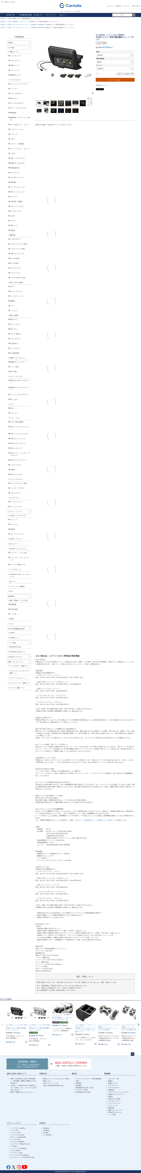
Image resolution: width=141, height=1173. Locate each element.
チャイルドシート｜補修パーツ (19, 683)
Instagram (46, 1130)
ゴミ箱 (12, 153)
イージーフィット (16, 502)
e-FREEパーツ (14, 638)
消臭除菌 (13, 604)
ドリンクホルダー (16, 93)
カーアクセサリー (17, 24)
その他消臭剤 (14, 353)
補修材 (12, 301)
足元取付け (14, 343)
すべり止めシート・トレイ (19, 124)
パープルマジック (15, 569)
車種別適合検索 (25, 15)
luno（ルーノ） (14, 544)
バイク (12, 306)
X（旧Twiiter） (48, 1135)
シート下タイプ (15, 348)
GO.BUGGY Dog (15, 647)
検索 (133, 14)
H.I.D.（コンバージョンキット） (19, 428)
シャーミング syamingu (19, 1148)
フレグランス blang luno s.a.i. (21, 1144)
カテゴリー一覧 (113, 1079)
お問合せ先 (43, 1073)
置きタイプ (14, 319)
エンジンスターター (16, 479)
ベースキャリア (15, 56)
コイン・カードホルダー (18, 108)
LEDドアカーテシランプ (18, 460)
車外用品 (13, 182)
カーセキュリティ (16, 211)
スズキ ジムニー (15, 273)
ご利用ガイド (119, 6)
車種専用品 (40, 27)
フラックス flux (16, 1132)
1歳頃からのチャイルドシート (19, 389)
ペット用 (13, 614)
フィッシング (14, 70)
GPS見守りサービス (15, 657)
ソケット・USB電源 (30, 24)
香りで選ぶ (14, 371)
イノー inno (14, 1130)
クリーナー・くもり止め (18, 553)
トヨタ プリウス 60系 (17, 249)
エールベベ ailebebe (17, 1141)
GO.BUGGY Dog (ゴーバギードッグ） (19, 575)
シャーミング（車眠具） (17, 586)
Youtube (46, 1132)
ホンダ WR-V (14, 263)
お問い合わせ (136, 6)
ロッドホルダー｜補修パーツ (19, 666)
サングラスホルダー (17, 103)
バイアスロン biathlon (18, 1128)
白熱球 (12, 469)
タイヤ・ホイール (16, 291)
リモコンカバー (15, 493)
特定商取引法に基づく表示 (85, 1087)
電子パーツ (14, 225)
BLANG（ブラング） (16, 539)
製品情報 (107, 1073)
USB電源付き (41, 24)
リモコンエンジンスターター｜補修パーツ (19, 672)
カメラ (11, 404)
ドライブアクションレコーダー (118, 1092)
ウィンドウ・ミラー (17, 296)
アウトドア (14, 197)
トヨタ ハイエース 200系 (18, 244)
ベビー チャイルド (114, 1103)
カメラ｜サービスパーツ (17, 678)
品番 (98, 52)
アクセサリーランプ (17, 177)
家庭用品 (11, 596)
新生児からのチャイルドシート (20, 382)
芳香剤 (12, 230)
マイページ (51, 15)
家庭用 (12, 529)
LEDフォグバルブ (16, 474)
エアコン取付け (15, 334)
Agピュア (12, 581)
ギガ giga (14, 1146)
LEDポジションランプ (17, 438)
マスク (11, 624)
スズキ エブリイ (23, 21)
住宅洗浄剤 (14, 609)
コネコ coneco (15, 1150)
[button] (2, 1024)
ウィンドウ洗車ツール (17, 564)
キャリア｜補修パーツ (16, 688)
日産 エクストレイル (17, 253)
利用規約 (79, 1083)
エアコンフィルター (17, 206)
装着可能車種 (100, 58)
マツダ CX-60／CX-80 (17, 278)
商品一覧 (10, 15)
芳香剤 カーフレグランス (116, 1094)
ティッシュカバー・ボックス (20, 148)
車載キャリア (13, 52)
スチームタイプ (15, 339)
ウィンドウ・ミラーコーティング (20, 559)
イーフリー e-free (16, 1153)
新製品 (10, 42)
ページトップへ (132, 1054)
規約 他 (74, 1073)
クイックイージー (16, 506)
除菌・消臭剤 (13, 315)
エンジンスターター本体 (18, 483)
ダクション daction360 (18, 1137)
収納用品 (13, 113)
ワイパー (13, 221)
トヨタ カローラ (15, 239)
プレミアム (14, 524)
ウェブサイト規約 (82, 1090)
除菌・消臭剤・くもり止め (18, 600)
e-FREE (12, 633)
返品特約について (102, 85)
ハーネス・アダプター (17, 488)
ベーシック (14, 519)
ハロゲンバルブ (15, 465)
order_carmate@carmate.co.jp (53, 1085)
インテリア (14, 310)
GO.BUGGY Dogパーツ (17, 652)
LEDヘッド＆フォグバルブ (19, 434)
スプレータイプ (15, 324)
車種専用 (15, 21)
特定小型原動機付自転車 (16, 629)
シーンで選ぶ (14, 367)
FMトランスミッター (17, 192)
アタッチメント (15, 60)
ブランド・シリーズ (15, 511)
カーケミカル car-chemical (20, 1155)
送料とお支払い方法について (16, 1073)
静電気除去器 (14, 168)
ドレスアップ (14, 172)
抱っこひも (14, 399)
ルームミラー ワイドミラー (19, 84)
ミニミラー (14, 89)
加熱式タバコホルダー (17, 163)
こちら (29, 1092)
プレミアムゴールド (17, 534)
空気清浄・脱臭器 (16, 201)
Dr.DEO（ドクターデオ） (18, 515)
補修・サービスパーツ (15, 662)
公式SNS (42, 1123)
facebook (46, 1128)
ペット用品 (12, 643)
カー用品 (8, 18)
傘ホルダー (14, 98)
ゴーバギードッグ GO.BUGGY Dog (22, 1157)
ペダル (12, 139)
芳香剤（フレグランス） (17, 358)
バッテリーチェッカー (17, 187)
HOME (2, 18)
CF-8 (11, 591)
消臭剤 (110, 1096)
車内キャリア (14, 65)
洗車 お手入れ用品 (114, 1099)
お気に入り (38, 15)
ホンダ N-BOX (15, 258)
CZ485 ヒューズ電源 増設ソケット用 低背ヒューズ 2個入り (94, 820)
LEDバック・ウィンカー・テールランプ (20, 454)
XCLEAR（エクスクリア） (18, 549)
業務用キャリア (15, 75)
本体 (11, 408)
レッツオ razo (15, 1139)
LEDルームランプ (16, 448)
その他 (12, 216)
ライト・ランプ (14, 418)
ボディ (12, 286)
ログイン (127, 6)
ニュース (110, 6)
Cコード (99, 65)
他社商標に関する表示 (83, 1092)
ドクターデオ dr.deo (17, 1135)
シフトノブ (14, 134)
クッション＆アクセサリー (19, 394)
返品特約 (79, 1085)
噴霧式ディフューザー (17, 362)
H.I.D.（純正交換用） (17, 422)
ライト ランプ (113, 1105)
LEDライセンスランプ (17, 443)
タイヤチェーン (14, 498)
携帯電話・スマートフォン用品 (20, 119)
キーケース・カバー (17, 129)
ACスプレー (14, 329)
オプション (14, 413)
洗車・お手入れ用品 (16, 282)
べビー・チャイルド (16, 376)
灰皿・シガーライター (17, 158)
